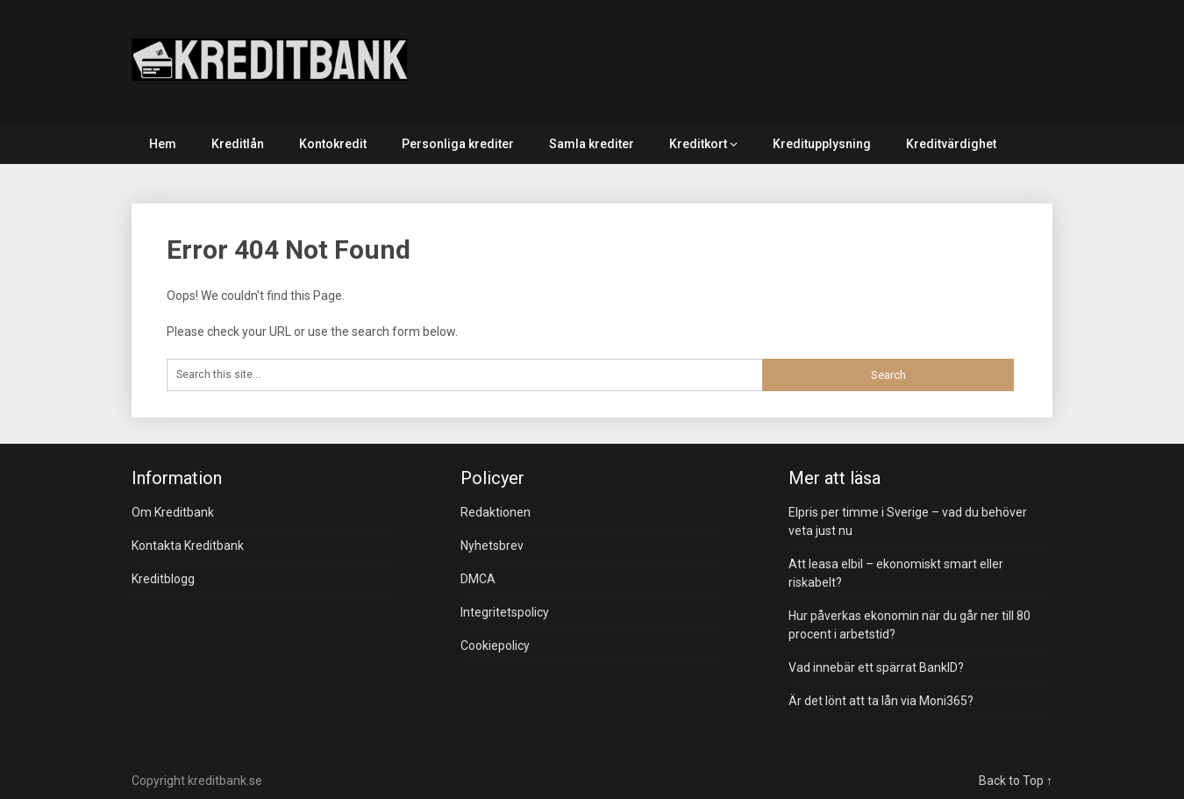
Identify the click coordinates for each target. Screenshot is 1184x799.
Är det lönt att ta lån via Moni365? (881, 701)
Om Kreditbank (173, 512)
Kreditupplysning (822, 144)
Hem (162, 144)
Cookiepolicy (495, 645)
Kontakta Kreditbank (188, 546)
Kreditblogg (163, 579)
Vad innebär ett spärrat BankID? (876, 667)
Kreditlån (237, 144)
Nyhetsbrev (492, 546)
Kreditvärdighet (951, 144)
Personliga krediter (458, 144)
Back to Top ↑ (1015, 781)
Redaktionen (495, 512)
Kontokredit (333, 144)
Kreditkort (698, 144)
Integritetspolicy (504, 612)
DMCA (478, 579)
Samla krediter (591, 144)
